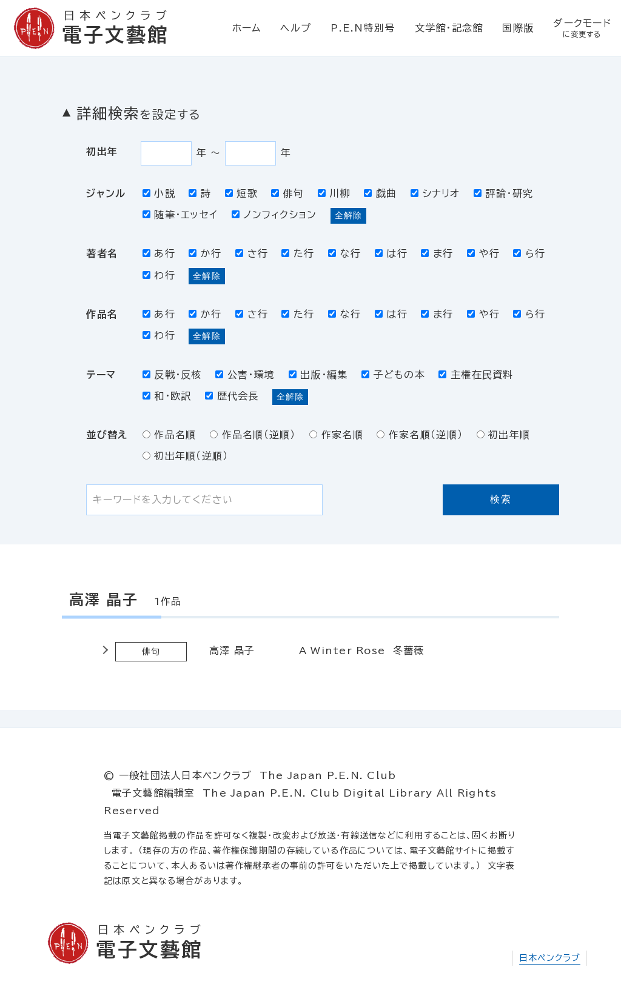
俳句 (287, 193)
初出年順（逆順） (186, 456)
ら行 (529, 253)
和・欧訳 (167, 396)
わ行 (159, 275)
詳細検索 (138, 113)
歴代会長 (232, 396)
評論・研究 (503, 193)
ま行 (437, 253)
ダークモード (582, 28)
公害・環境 (245, 375)
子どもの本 (393, 375)
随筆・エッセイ (180, 214)
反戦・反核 (172, 375)
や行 (483, 253)
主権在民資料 (475, 375)
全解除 (348, 215)
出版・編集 (318, 375)
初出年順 (504, 435)
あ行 (159, 253)
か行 (205, 253)
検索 (500, 499)
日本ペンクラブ (549, 958)
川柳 (334, 193)
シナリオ (435, 193)
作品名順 (169, 435)
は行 (391, 253)
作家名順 (336, 435)
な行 (344, 253)
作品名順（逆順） (253, 435)
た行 (297, 253)
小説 (159, 193)
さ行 (251, 253)
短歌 (241, 193)
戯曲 (380, 193)
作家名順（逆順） (420, 435)
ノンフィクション (274, 214)
